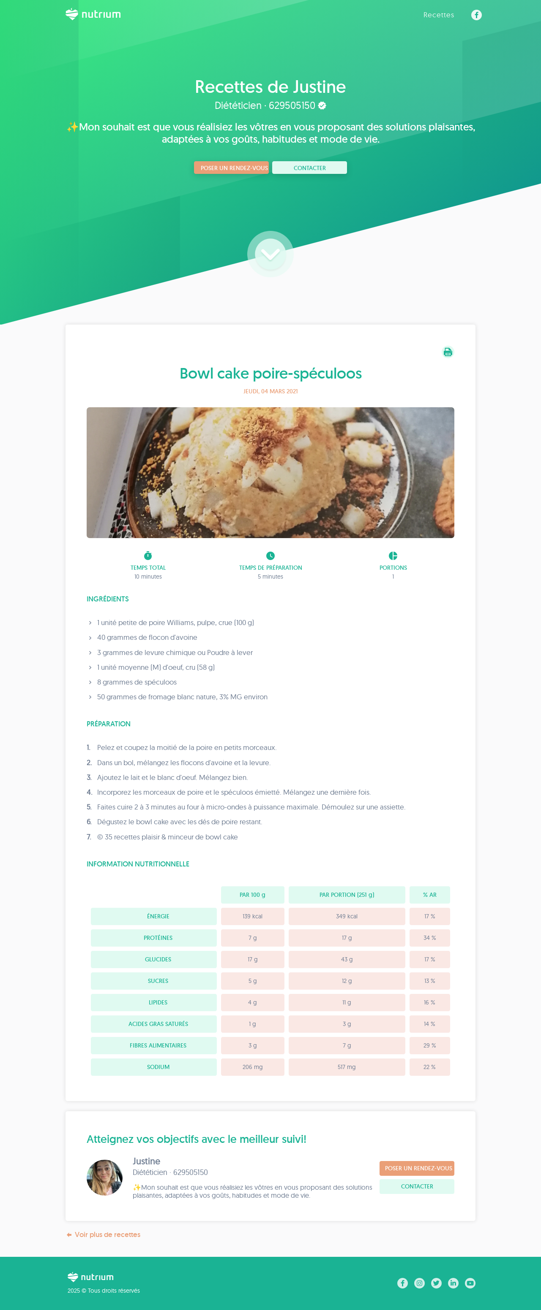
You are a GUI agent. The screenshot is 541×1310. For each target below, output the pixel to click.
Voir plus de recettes (103, 1234)
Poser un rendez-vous (234, 168)
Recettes (439, 14)
